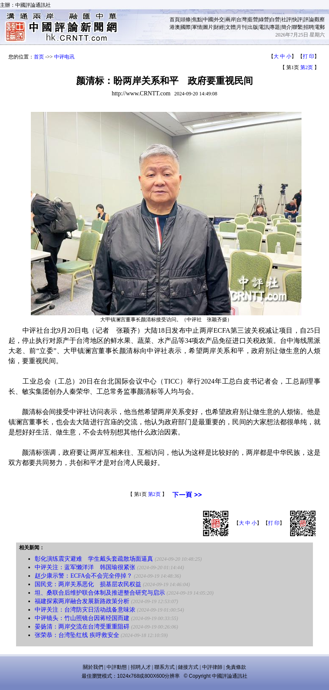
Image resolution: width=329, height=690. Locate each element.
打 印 (308, 56)
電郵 (320, 27)
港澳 (175, 27)
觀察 (320, 19)
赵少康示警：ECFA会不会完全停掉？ (83, 576)
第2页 (306, 67)
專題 (275, 27)
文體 (230, 27)
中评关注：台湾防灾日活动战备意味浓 (85, 610)
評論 (309, 19)
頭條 (186, 19)
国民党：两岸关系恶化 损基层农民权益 (88, 584)
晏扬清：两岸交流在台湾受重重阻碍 (82, 626)
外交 (219, 19)
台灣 (241, 19)
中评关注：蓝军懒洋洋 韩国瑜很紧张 (85, 567)
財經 (219, 27)
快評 (297, 19)
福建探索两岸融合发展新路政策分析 (82, 601)
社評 (286, 19)
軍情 (197, 27)
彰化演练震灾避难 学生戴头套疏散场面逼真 (94, 559)
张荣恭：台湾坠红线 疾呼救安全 (77, 635)
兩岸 (230, 19)
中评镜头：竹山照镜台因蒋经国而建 (82, 618)
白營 (275, 19)
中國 (208, 19)
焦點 (197, 19)
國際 (186, 27)
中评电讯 (64, 57)
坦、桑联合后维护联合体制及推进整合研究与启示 (100, 593)
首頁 (175, 19)
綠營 (264, 19)
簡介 (286, 27)
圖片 (208, 27)
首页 (39, 57)
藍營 (253, 19)
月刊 (241, 27)
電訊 (264, 27)
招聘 (309, 27)
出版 (253, 27)
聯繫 (297, 27)
